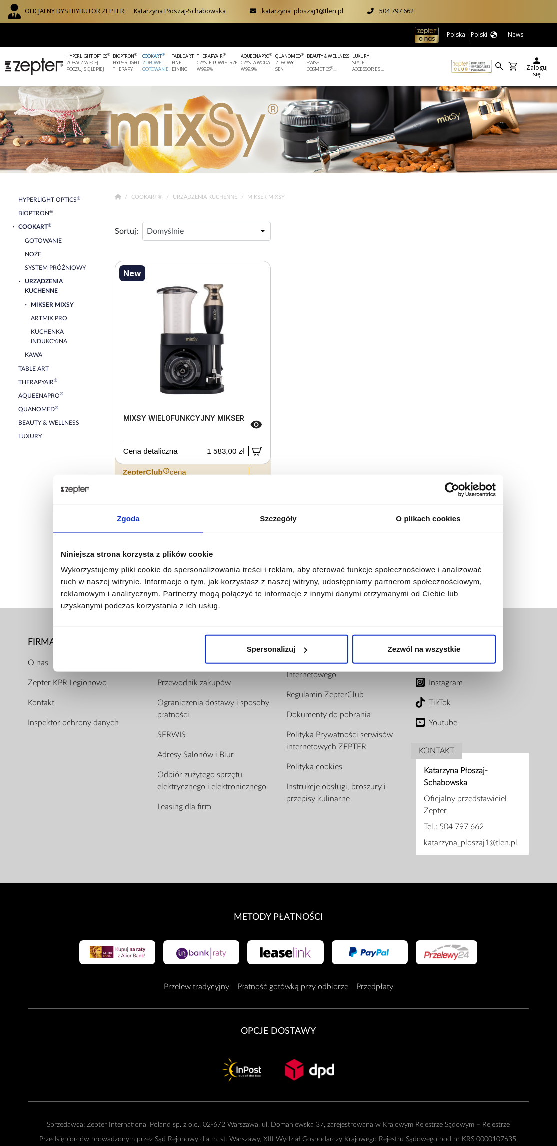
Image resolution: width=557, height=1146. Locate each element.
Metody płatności (278, 917)
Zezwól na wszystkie (424, 649)
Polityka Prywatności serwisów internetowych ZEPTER (339, 741)
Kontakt (41, 703)
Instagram (446, 683)
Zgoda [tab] (128, 518)
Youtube (443, 723)
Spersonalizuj (277, 649)
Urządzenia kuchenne (206, 197)
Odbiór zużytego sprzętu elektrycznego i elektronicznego (212, 781)
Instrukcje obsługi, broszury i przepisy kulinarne (336, 793)
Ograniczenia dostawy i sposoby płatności (214, 709)
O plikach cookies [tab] (428, 518)
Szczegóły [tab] (278, 518)
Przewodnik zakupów (194, 683)
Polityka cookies (314, 767)
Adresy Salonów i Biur (196, 755)
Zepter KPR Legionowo (67, 683)
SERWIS (172, 735)
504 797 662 (397, 10)
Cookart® (148, 197)
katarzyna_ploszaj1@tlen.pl (303, 10)
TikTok (440, 703)
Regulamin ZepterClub (325, 695)
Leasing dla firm (185, 807)
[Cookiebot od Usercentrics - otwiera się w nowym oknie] (452, 489)
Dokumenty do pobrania (328, 715)
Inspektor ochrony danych (73, 723)
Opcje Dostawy (278, 1031)
